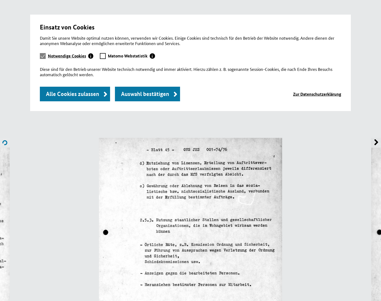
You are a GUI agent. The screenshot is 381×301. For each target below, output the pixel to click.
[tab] (71, 56)
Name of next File (5, 143)
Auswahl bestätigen (145, 93)
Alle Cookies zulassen (72, 93)
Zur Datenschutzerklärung (317, 94)
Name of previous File (376, 143)
